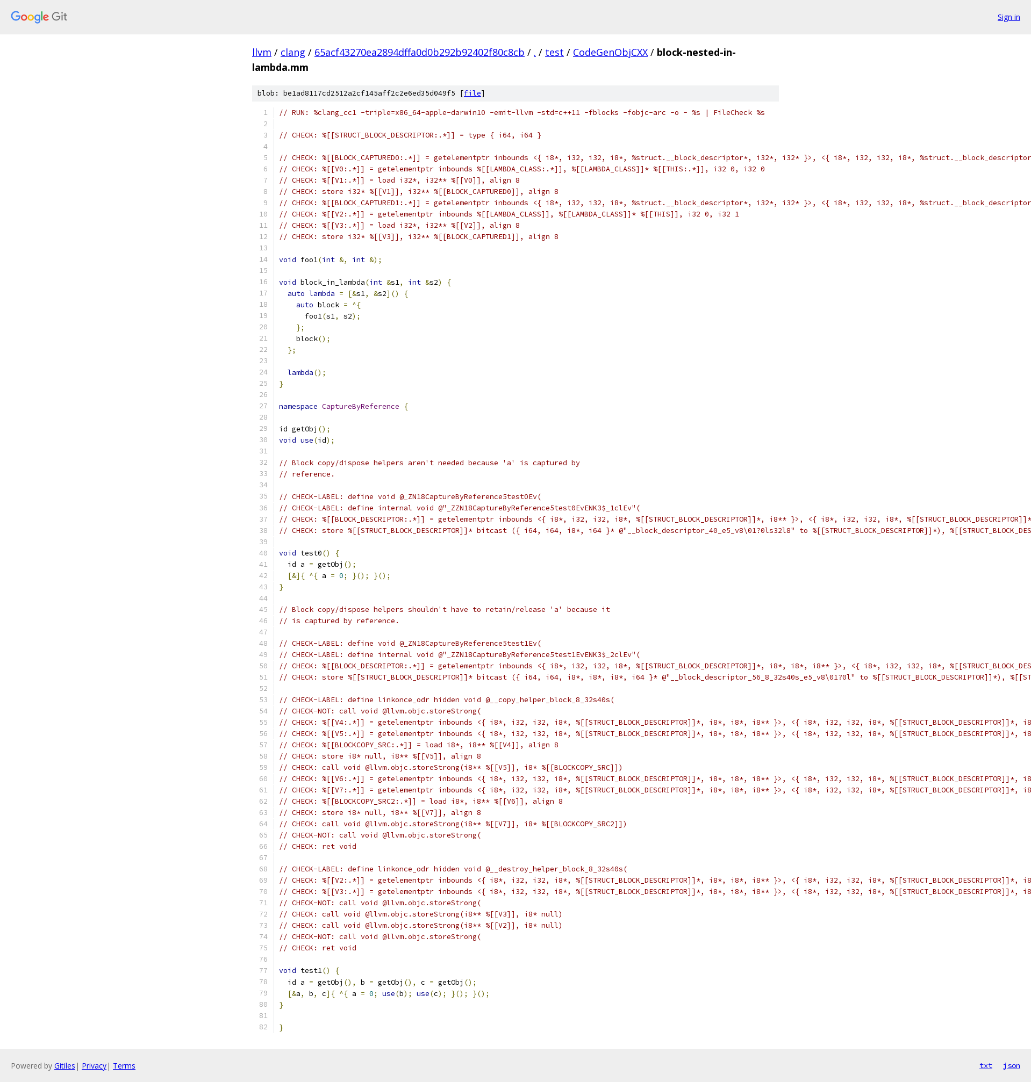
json (1011, 1065)
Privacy (94, 1066)
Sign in (1009, 17)
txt (985, 1065)
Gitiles (64, 1066)
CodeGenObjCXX (610, 52)
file (472, 93)
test (554, 52)
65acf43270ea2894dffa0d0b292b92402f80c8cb (419, 52)
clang (293, 52)
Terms (124, 1066)
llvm (261, 52)
